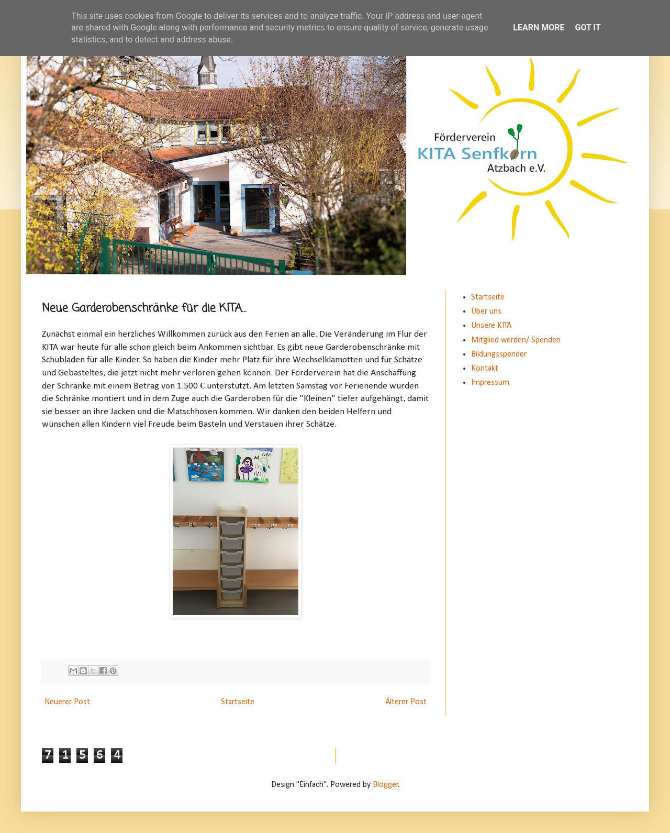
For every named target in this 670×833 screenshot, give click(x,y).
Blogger (385, 785)
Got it (587, 27)
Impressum (490, 383)
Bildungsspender (499, 354)
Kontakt (484, 368)
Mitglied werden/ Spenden (516, 340)
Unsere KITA (491, 325)
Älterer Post (406, 702)
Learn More (538, 27)
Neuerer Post (67, 702)
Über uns (486, 311)
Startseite (237, 702)
